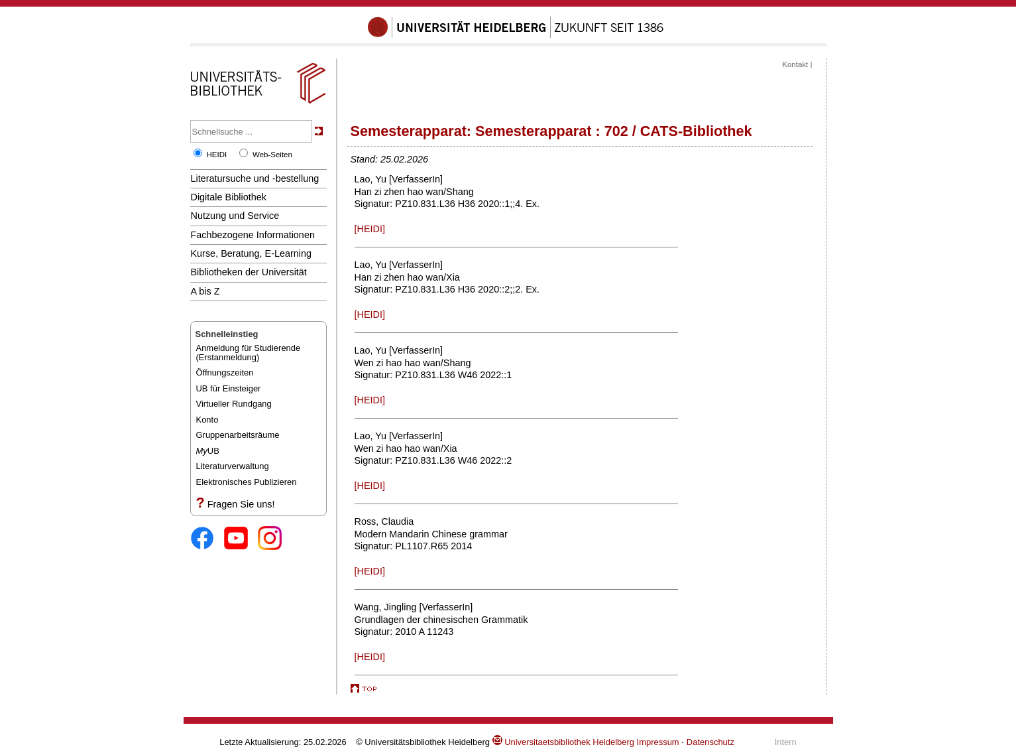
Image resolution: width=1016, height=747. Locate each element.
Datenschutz (710, 742)
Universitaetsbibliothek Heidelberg (563, 742)
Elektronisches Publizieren (246, 482)
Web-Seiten (272, 155)
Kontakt (795, 64)
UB (207, 451)
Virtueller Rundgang (234, 404)
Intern (786, 742)
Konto (207, 420)
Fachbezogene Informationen (253, 235)
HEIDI (217, 155)
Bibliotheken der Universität (249, 272)
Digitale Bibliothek (229, 197)
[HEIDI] (370, 229)
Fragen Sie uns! (241, 504)
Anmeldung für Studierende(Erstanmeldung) (248, 352)
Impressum (658, 742)
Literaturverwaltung (232, 466)
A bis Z (205, 291)
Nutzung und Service (235, 215)
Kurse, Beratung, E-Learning (251, 253)
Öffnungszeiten (225, 372)
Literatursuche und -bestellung (255, 178)
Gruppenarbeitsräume (238, 435)
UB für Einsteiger (228, 388)
